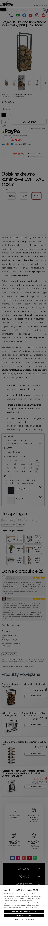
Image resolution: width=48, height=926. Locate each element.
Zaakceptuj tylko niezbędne (24, 911)
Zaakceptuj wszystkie (24, 920)
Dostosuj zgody (24, 915)
